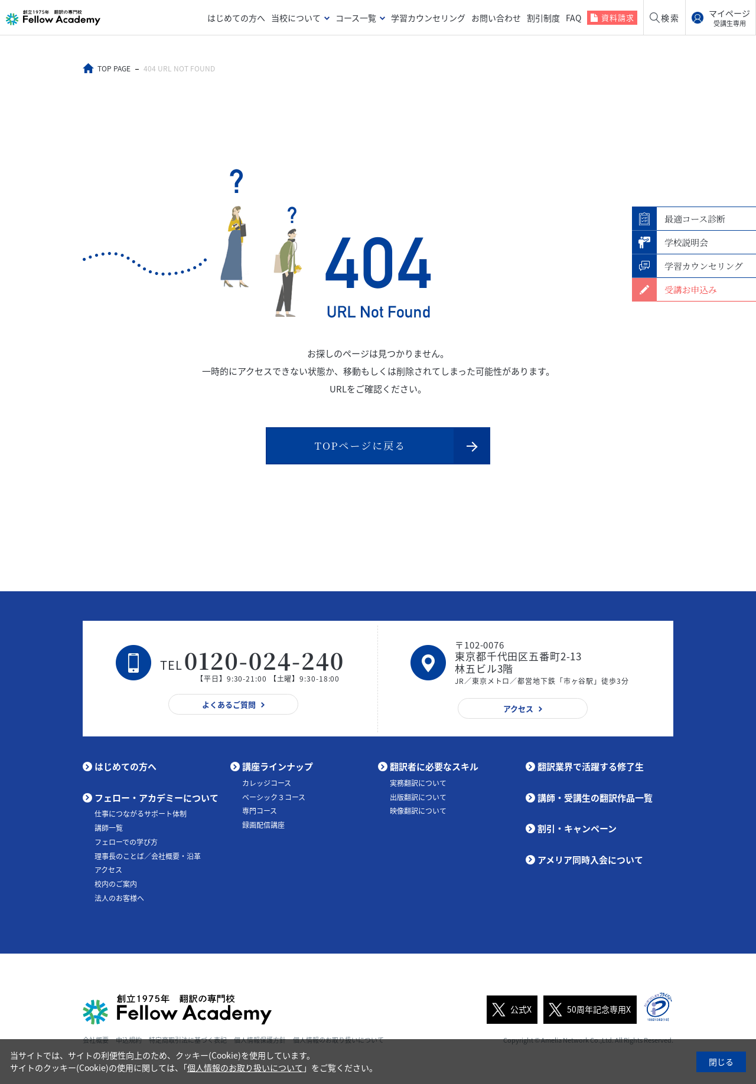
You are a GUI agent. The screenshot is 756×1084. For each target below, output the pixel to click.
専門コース (259, 810)
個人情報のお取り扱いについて (245, 1067)
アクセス (108, 869)
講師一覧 (108, 828)
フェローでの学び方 (126, 842)
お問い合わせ (496, 18)
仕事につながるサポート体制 (140, 813)
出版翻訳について (418, 797)
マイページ (729, 17)
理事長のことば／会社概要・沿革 (147, 856)
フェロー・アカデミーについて (156, 797)
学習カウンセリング (428, 18)
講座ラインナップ (277, 766)
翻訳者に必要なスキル (434, 766)
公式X (509, 1009)
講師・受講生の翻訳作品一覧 (595, 797)
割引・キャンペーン (577, 828)
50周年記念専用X (587, 1009)
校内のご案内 (115, 884)
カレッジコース (266, 783)
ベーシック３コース (273, 797)
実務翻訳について (418, 783)
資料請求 (617, 17)
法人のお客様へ (119, 898)
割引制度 (543, 18)
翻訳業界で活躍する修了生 (590, 766)
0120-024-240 (264, 660)
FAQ (573, 18)
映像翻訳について (418, 810)
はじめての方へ (236, 18)
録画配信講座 (263, 825)
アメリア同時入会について (590, 859)
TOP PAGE (114, 68)
